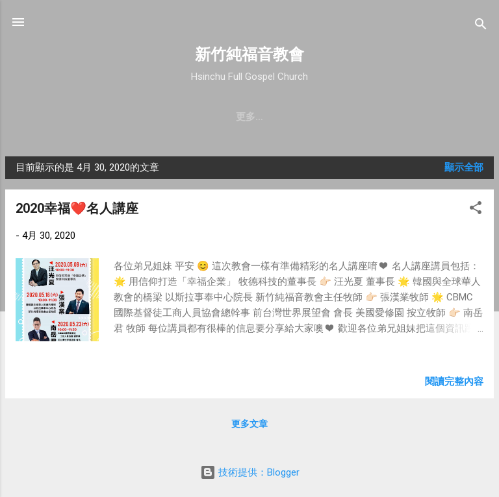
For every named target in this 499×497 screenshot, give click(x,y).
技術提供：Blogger (250, 472)
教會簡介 (45, 117)
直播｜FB (328, 117)
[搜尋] (481, 26)
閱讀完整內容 (454, 381)
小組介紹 (454, 117)
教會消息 (202, 117)
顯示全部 (463, 167)
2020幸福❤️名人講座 (77, 208)
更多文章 (249, 423)
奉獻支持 (391, 117)
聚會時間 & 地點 (123, 117)
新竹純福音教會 (249, 54)
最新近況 (264, 117)
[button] (475, 210)
